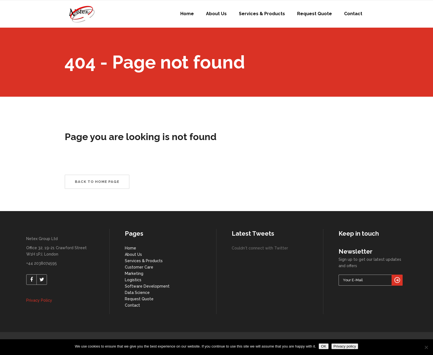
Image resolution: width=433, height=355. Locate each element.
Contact (132, 305)
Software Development (147, 286)
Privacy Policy (39, 300)
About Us (133, 254)
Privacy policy (345, 346)
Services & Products (144, 261)
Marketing (134, 273)
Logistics (133, 280)
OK (323, 346)
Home (130, 248)
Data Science (137, 292)
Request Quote (139, 299)
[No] (426, 347)
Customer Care (139, 267)
